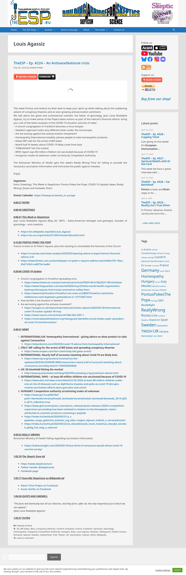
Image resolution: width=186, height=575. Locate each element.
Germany (98, 528)
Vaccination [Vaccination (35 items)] (147, 336)
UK (67, 534)
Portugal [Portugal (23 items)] (154, 301)
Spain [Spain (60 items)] (164, 320)
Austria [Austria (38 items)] (147, 249)
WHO (93, 534)
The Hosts (103, 30)
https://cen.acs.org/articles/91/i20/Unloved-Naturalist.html (53, 235)
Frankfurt (88, 528)
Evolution (69, 528)
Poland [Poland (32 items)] (162, 289)
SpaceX (26, 534)
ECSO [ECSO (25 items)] (167, 261)
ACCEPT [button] (177, 570)
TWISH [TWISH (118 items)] (147, 331)
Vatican (86, 534)
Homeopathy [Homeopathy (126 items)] (152, 276)
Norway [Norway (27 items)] (155, 290)
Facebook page (29, 471)
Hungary (65, 531)
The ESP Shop (32, 30)
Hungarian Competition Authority (43, 531)
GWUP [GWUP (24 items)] (167, 271)
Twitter (61, 534)
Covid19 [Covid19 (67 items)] (160, 257)
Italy (73, 531)
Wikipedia (101, 534)
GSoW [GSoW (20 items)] (162, 271)
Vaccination (75, 534)
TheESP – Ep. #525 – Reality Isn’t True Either (155, 204)
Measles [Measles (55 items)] (146, 286)
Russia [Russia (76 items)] (146, 315)
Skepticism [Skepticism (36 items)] (154, 319)
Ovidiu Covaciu (119, 531)
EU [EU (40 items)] (142, 265)
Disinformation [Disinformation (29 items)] (157, 261)
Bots (33, 528)
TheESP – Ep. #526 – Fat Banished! (155, 183)
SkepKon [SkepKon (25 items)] (145, 320)
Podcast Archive (24, 525)
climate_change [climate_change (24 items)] (147, 257)
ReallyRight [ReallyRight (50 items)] (148, 305)
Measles (94, 531)
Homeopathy (20, 531)
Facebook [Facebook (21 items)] (155, 266)
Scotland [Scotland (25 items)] (161, 316)
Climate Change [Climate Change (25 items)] (163, 253)
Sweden (35, 534)
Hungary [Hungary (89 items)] (148, 281)
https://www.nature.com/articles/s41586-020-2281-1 (54, 315)
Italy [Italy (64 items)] (164, 281)
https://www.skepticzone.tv (36, 463)
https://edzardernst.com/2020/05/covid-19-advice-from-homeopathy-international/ (72, 344)
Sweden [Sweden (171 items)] (148, 325)
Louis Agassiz (82, 531)
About (86, 29)
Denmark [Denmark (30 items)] (145, 261)
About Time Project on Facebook (39, 485)
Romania (18, 534)
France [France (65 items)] (164, 265)
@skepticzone (46, 467)
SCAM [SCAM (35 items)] (154, 315)
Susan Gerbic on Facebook (36, 489)
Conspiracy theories (45, 528)
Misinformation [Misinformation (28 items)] (159, 286)
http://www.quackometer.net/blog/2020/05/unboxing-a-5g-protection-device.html (71, 373)
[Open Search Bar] (174, 30)
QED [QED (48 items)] (161, 300)
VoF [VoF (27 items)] (155, 336)
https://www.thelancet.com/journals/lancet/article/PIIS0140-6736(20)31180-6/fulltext (73, 282)
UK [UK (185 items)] (156, 331)
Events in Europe (69, 29)
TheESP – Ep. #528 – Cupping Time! (153, 135)
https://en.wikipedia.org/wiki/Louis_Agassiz (46, 231)
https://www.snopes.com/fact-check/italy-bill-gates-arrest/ (58, 351)
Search (54, 557)
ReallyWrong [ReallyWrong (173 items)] (153, 310)
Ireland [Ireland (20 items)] (157, 282)
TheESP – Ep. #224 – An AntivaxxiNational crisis (52, 63)
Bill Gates (25, 528)
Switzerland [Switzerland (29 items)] (162, 325)
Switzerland (46, 534)
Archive (51, 30)
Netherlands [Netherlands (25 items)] (146, 290)
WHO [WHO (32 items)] (159, 336)
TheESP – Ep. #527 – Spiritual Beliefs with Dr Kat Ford (156, 161)
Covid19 (60, 528)
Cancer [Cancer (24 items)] (154, 249)
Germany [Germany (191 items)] (150, 270)
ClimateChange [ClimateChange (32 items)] (148, 253)
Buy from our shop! (156, 98)
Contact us (119, 29)
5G (18, 528)
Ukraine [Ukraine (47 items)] (164, 331)
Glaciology (109, 528)
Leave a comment (25, 538)
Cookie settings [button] (162, 570)
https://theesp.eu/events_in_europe (54, 195)
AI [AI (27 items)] (142, 249)
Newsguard (105, 531)
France (79, 528)
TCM (55, 534)
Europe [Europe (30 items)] (148, 265)
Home (14, 29)
